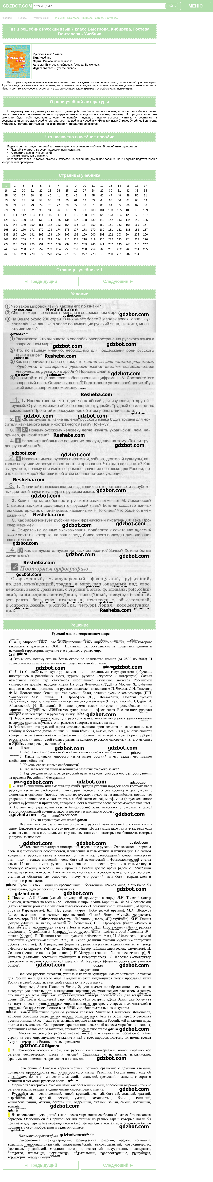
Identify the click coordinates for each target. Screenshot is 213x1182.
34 (145, 190)
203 (119, 234)
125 (128, 215)
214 (58, 239)
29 (101, 190)
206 (145, 234)
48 (119, 195)
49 (128, 195)
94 (49, 210)
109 (145, 210)
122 (102, 215)
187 (145, 229)
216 (67, 239)
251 (32, 249)
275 (67, 254)
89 (6, 210)
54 (14, 200)
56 (32, 200)
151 (41, 224)
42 (67, 195)
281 (119, 254)
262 (119, 249)
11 (93, 185)
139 (93, 219)
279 (102, 254)
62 (84, 200)
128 (6, 219)
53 (6, 200)
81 (93, 205)
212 (41, 239)
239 (84, 244)
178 (84, 229)
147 (6, 224)
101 (102, 210)
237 (67, 244)
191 (32, 234)
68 (136, 200)
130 (23, 219)
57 (40, 200)
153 (58, 224)
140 (102, 219)
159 (93, 224)
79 (75, 205)
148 (15, 224)
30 (110, 190)
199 (84, 234)
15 (128, 185)
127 (145, 215)
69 (145, 200)
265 (145, 249)
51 (145, 195)
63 (93, 200)
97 (67, 210)
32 (128, 190)
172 (41, 229)
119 (75, 215)
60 (67, 200)
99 (84, 210)
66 (119, 200)
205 (136, 234)
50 (136, 195)
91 (23, 210)
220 (102, 239)
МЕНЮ (195, 5)
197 (67, 234)
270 (32, 254)
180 (102, 229)
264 (136, 249)
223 (119, 239)
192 (41, 234)
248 (6, 249)
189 (15, 234)
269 (23, 254)
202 (110, 234)
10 (84, 185)
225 (136, 239)
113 (32, 215)
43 (75, 195)
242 (110, 244)
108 (136, 210)
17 (145, 185)
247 (145, 244)
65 (110, 200)
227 (6, 244)
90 (14, 210)
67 (128, 200)
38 (32, 195)
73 (32, 205)
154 (67, 224)
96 (58, 210)
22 (40, 190)
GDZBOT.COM (17, 5)
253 (49, 249)
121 (93, 215)
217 (75, 239)
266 (6, 254)
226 (145, 239)
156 (75, 224)
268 (15, 254)
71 (14, 205)
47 (110, 195)
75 (49, 205)
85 (119, 205)
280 (110, 254)
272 (41, 254)
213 (49, 239)
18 (6, 190)
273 (49, 254)
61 (75, 200)
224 (128, 239)
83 (101, 205)
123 (110, 215)
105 (119, 210)
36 (14, 195)
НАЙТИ (171, 6)
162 (119, 224)
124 (119, 215)
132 (41, 219)
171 (32, 229)
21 (32, 190)
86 (128, 205)
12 (101, 185)
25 (67, 190)
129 (15, 219)
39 (40, 195)
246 (136, 244)
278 (93, 254)
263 (128, 249)
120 (84, 215)
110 (6, 215)
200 (93, 234)
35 (6, 195)
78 (67, 205)
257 (75, 249)
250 (23, 249)
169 (15, 229)
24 (58, 190)
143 (119, 219)
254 (58, 249)
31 (119, 190)
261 (110, 249)
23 (49, 190)
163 (128, 224)
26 (75, 190)
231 (41, 244)
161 (110, 224)
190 (23, 234)
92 (32, 210)
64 (101, 200)
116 (49, 215)
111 (15, 215)
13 (110, 185)
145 (136, 219)
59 (58, 200)
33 (136, 190)
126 (136, 215)
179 (93, 229)
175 (67, 229)
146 (145, 219)
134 (49, 219)
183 (128, 229)
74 (40, 205)
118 (67, 215)
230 (32, 244)
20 (23, 190)
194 (58, 234)
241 (102, 244)
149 (23, 224)
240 (93, 244)
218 (84, 239)
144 (128, 219)
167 (145, 224)
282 (128, 254)
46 (101, 195)
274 (58, 254)
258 (84, 249)
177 (75, 229)
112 (23, 215)
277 (84, 254)
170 (23, 229)
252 (41, 249)
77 (58, 205)
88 (145, 205)
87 (136, 205)
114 (41, 215)
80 (84, 205)
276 (75, 254)
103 (110, 210)
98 (75, 210)
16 (136, 185)
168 (6, 229)
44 (84, 195)
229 (23, 244)
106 (128, 210)
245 (128, 244)
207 (6, 239)
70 (6, 205)
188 (6, 234)
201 (102, 234)
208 (15, 239)
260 (102, 249)
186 (136, 229)
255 (67, 249)
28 (93, 190)
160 (102, 224)
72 (23, 205)
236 (58, 244)
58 (49, 200)
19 (14, 190)
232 (49, 244)
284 (136, 254)
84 (110, 205)
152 (49, 224)
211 (32, 239)
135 (58, 219)
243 (119, 244)
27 (84, 190)
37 (23, 195)
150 (32, 224)
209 (23, 239)
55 (23, 200)
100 (93, 210)
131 (32, 219)
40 (49, 195)
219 (93, 239)
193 (49, 234)
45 (93, 195)
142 (110, 219)
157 (84, 224)
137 (75, 219)
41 (58, 195)
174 (58, 229)
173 (49, 229)
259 (93, 249)
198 (75, 234)
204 (128, 234)
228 (15, 244)
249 (15, 249)
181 (110, 229)
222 (110, 239)
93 (40, 210)
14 (119, 185)
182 (119, 229)
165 (136, 224)
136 (67, 219)
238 (75, 244)
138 (84, 219)
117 (58, 215)
